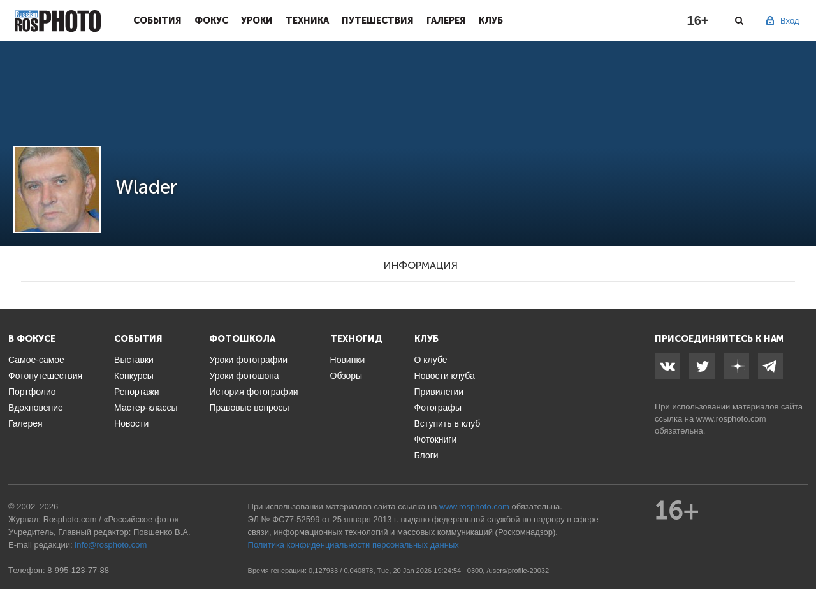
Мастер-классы (145, 407)
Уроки (257, 20)
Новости (131, 423)
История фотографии (253, 392)
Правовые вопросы (249, 407)
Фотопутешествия (45, 376)
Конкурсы (134, 376)
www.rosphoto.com (731, 418)
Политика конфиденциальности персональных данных (353, 545)
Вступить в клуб (447, 423)
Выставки (134, 360)
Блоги (426, 455)
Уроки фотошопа (244, 376)
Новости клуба (444, 376)
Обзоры (346, 376)
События (157, 20)
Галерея (446, 20)
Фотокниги (435, 439)
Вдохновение (35, 407)
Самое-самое (36, 360)
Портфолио (32, 392)
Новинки (347, 360)
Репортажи (136, 392)
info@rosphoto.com (111, 545)
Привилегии (439, 392)
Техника (307, 20)
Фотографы (438, 407)
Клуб (491, 20)
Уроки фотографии (248, 360)
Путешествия (378, 20)
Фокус (211, 20)
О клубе (431, 360)
